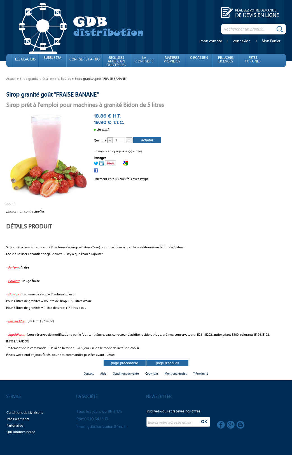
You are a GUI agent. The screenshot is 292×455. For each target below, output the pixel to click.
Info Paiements (17, 419)
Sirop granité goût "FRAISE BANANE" (52, 94)
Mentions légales (176, 373)
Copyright (151, 373)
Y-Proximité (200, 373)
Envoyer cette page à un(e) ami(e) (118, 151)
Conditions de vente (126, 373)
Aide (103, 373)
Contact (89, 373)
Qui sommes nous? (20, 432)
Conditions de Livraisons (24, 412)
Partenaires (14, 425)
